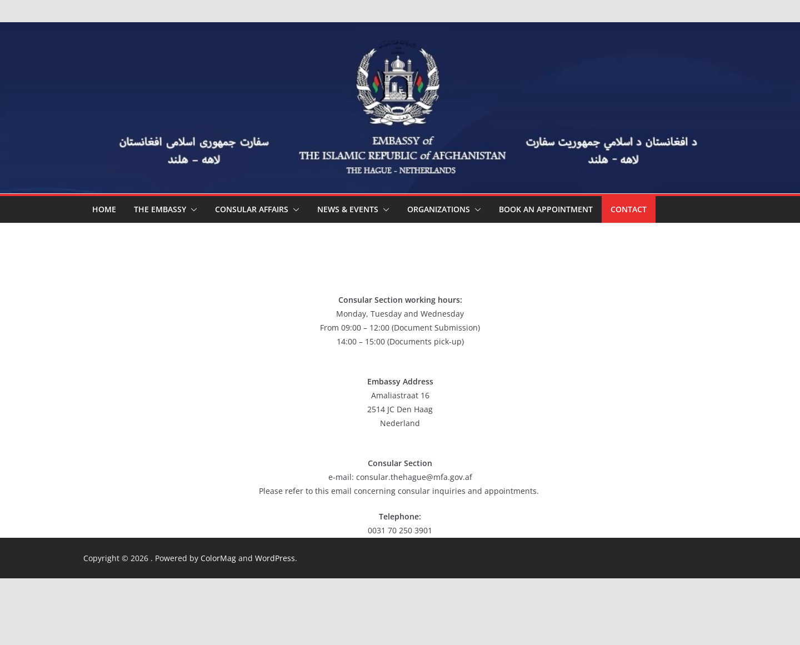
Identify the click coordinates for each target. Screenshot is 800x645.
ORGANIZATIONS (438, 209)
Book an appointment (546, 209)
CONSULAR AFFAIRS (251, 209)
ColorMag (218, 558)
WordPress (275, 558)
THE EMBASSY (160, 209)
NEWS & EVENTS (347, 209)
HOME (104, 209)
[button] (191, 209)
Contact (629, 209)
